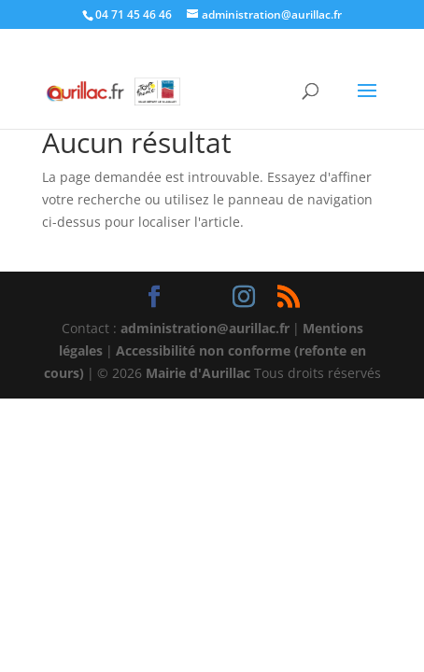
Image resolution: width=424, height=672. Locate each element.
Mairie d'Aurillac (198, 373)
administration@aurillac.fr (205, 328)
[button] (367, 103)
